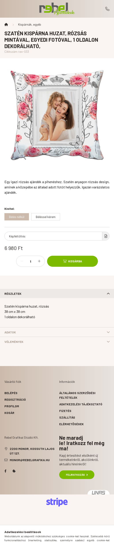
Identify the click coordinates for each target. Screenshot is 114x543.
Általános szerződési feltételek (77, 395)
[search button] (51, 537)
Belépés (10, 393)
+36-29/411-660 (107, 8)
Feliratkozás (77, 474)
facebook (5, 471)
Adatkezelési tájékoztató (80, 404)
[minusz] (22, 261)
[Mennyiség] (30, 261)
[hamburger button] (40, 537)
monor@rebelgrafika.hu (30, 460)
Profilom (11, 406)
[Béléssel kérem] (45, 216)
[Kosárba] (72, 261)
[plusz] (39, 261)
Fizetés (65, 411)
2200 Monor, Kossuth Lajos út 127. (32, 451)
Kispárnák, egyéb (29, 24)
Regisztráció (15, 399)
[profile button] (62, 537)
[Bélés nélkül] (16, 216)
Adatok (10, 332)
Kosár (9, 413)
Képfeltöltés (17, 236)
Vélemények (13, 342)
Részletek (12, 293)
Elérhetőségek (71, 424)
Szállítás (67, 417)
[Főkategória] (6, 24)
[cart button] (73, 537)
